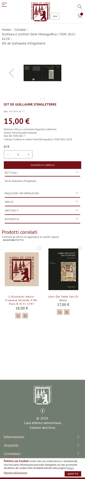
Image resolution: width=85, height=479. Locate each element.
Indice (9, 202)
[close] (80, 473)
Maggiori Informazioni (22, 193)
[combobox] (55, 16)
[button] (11, 73)
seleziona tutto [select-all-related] (13, 240)
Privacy (70, 468)
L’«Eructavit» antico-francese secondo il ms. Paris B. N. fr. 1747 (22, 300)
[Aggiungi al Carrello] (42, 165)
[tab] (42, 173)
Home (6, 29)
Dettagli (11, 172)
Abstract (12, 210)
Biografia (12, 219)
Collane (20, 29)
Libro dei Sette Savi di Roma (63, 298)
